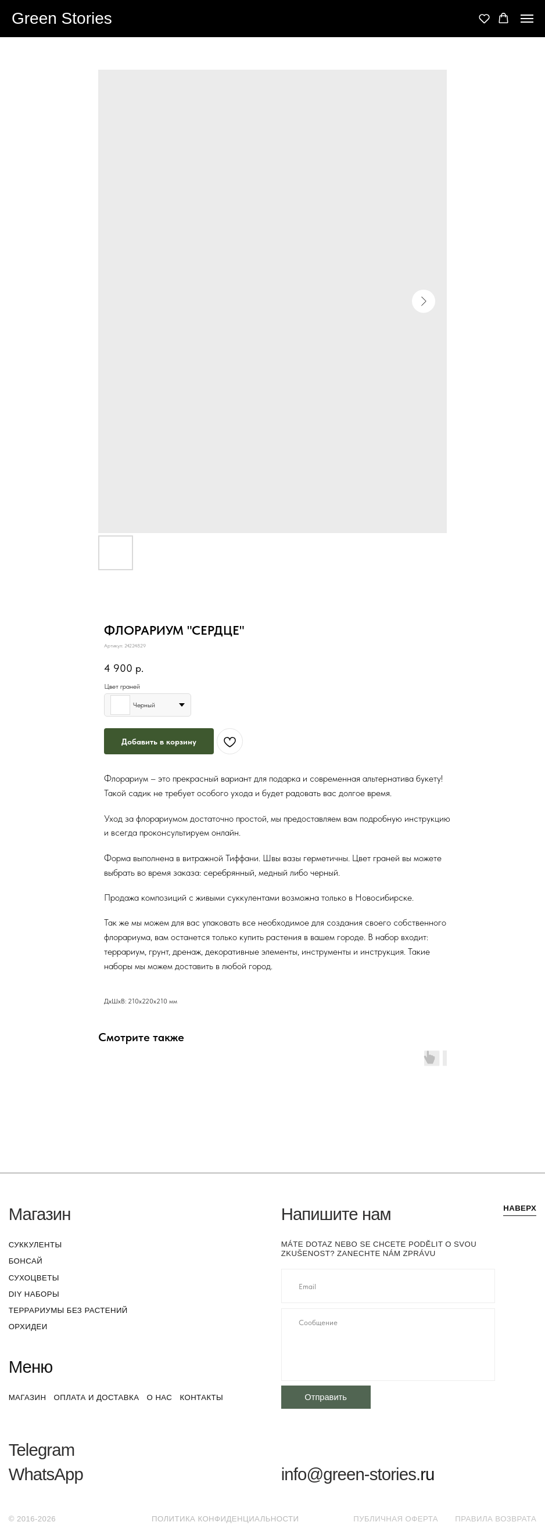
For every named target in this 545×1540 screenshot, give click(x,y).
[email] (388, 1286)
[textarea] (388, 1344)
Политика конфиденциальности (225, 1518)
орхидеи (28, 1326)
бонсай (25, 1261)
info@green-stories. (351, 1474)
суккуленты (35, 1244)
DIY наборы (34, 1294)
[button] (484, 18)
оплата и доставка (96, 1397)
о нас (160, 1397)
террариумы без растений (68, 1310)
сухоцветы (34, 1277)
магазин (27, 1397)
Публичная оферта (395, 1518)
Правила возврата (495, 1518)
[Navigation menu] (527, 19)
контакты (201, 1397)
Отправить (325, 1397)
